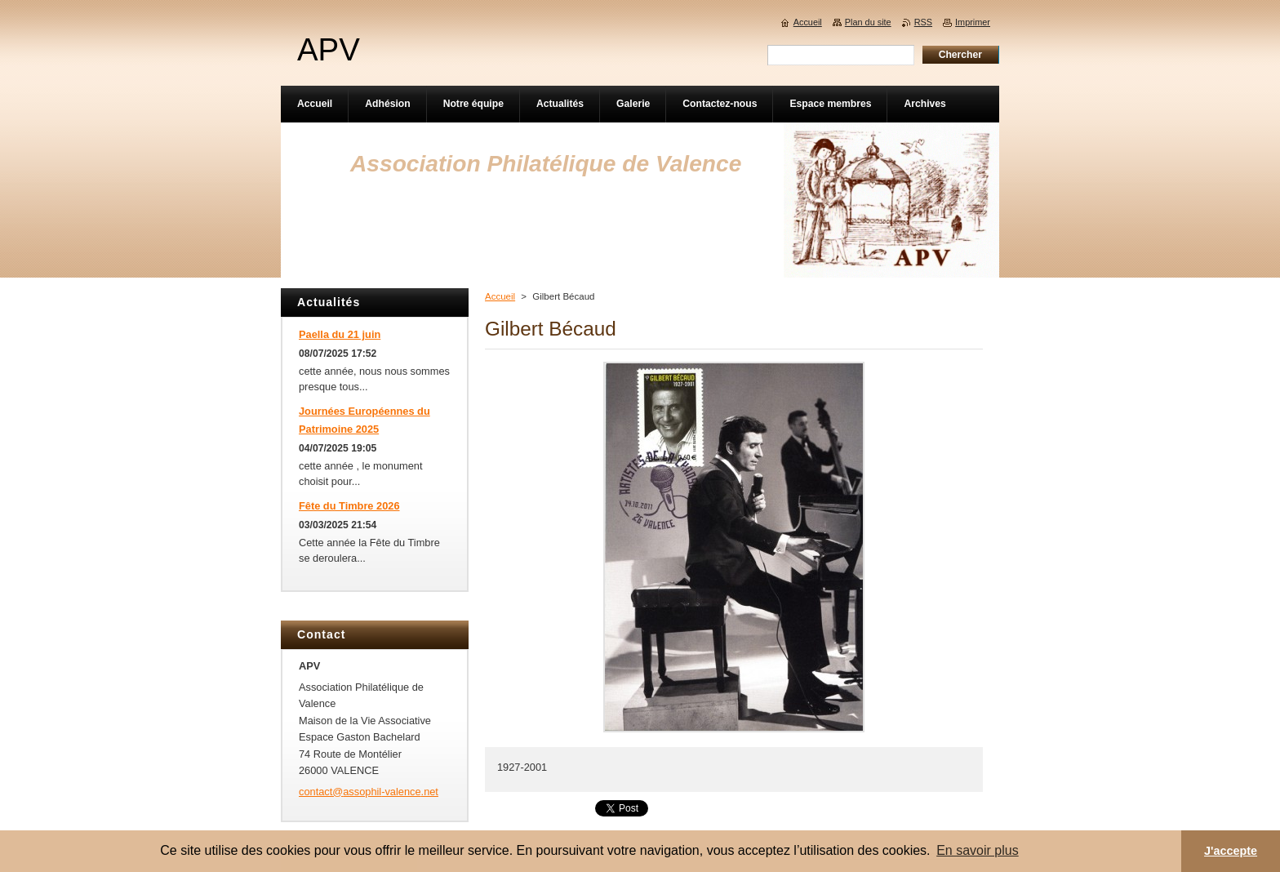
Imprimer (972, 22)
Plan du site (868, 22)
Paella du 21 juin (339, 334)
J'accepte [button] (1230, 850)
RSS (923, 22)
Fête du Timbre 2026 (349, 506)
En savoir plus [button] (977, 850)
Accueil (500, 296)
